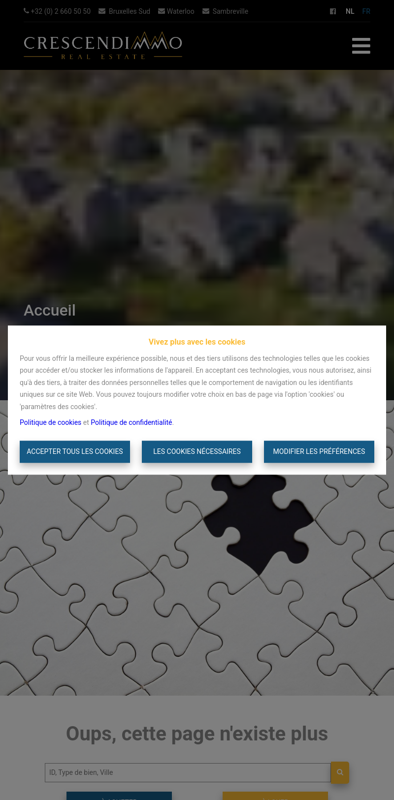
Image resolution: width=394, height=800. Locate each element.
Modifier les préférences (319, 451)
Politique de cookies (50, 422)
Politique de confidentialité (131, 422)
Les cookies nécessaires (196, 451)
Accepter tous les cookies (75, 451)
